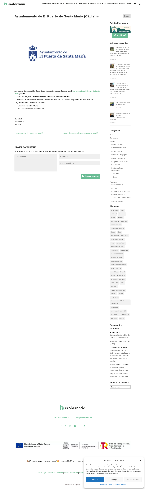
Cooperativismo (116, 144)
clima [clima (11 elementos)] (119, 232)
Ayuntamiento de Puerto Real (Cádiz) (28, 133)
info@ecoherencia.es (84, 418)
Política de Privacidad (119, 484)
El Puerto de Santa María (122, 197)
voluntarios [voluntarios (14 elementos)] (114, 318)
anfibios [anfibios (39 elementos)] (113, 217)
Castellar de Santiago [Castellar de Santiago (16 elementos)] (117, 228)
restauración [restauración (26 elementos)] (114, 307)
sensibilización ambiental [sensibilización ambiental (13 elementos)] (118, 311)
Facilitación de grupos (119, 155)
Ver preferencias (133, 480)
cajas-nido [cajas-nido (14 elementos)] (124, 221)
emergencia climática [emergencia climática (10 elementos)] (117, 257)
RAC (113, 344)
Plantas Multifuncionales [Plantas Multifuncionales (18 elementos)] (118, 290)
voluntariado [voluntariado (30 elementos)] (125, 314)
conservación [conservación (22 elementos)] (115, 236)
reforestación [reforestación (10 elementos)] (114, 297)
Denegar (114, 480)
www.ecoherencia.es (61, 418)
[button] (140, 460)
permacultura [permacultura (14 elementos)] (115, 283)
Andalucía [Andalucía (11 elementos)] (122, 214)
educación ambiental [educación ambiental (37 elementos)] (117, 254)
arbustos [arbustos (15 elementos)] (120, 217)
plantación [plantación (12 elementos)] (114, 286)
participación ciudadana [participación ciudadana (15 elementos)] (118, 279)
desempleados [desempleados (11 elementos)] (120, 243)
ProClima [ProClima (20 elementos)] (113, 294)
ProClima (114, 188)
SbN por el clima (117, 202)
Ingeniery (77, 484)
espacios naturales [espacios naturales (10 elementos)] (116, 261)
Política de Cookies (106, 484)
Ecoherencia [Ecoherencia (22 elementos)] (114, 250)
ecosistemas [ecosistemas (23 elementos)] (124, 250)
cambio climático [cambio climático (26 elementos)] (116, 225)
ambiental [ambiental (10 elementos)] (114, 214)
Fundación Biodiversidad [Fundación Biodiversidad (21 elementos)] (118, 264)
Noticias (112, 141)
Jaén (115, 177)
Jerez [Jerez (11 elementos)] (112, 268)
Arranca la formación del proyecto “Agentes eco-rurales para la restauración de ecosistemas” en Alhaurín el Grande (119, 51)
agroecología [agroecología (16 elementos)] (114, 210)
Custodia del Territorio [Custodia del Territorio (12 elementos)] (117, 239)
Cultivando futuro (117, 185)
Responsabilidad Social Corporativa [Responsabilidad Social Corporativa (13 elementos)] (118, 302)
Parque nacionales (118, 158)
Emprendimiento (117, 151)
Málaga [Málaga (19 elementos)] (113, 275)
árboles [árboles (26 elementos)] (121, 318)
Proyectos (113, 182)
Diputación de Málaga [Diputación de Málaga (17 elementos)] (117, 246)
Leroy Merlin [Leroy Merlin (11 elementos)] (114, 272)
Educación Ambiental (118, 148)
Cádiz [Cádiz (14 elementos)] (112, 243)
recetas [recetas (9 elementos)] (120, 294)
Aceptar (95, 480)
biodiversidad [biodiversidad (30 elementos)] (115, 221)
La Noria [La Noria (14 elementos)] (118, 268)
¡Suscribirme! (120, 35)
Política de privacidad (55, 473)
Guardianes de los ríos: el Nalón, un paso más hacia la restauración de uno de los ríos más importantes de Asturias (120, 355)
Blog (111, 134)
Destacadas (114, 138)
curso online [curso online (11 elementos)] (124, 236)
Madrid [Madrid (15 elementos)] (122, 272)
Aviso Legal (42, 473)
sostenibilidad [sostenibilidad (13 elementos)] (115, 314)
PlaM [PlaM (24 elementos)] (122, 283)
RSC (98, 17)
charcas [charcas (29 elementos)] (113, 232)
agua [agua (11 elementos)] (122, 210)
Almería (116, 173)
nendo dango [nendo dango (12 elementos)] (121, 275)
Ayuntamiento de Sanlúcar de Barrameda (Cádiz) (81, 133)
